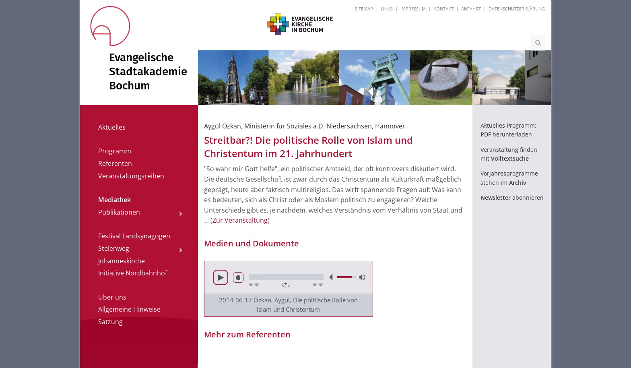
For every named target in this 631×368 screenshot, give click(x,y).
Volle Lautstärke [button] (361, 277)
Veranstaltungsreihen (131, 176)
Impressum (413, 9)
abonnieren (512, 197)
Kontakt (443, 9)
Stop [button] (238, 277)
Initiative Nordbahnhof (132, 273)
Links (387, 9)
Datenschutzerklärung (517, 9)
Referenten (115, 163)
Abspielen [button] (220, 277)
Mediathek (114, 199)
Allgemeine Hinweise (129, 309)
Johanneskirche (121, 260)
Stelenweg (113, 248)
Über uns (112, 297)
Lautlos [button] (332, 277)
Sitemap (364, 9)
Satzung (110, 321)
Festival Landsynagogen (134, 236)
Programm (114, 151)
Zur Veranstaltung (240, 220)
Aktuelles (112, 127)
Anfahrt (471, 9)
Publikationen (119, 212)
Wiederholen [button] (286, 285)
